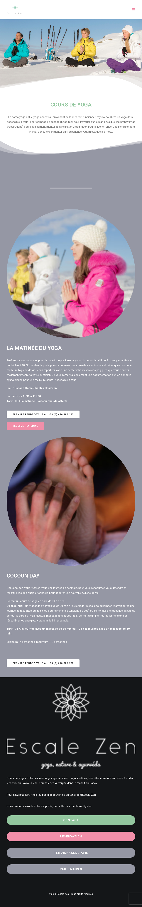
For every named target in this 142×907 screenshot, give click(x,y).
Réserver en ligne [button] (25, 426)
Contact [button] (71, 820)
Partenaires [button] (71, 869)
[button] (133, 9)
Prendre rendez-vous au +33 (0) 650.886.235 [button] (43, 414)
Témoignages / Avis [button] (71, 852)
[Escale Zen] (15, 9)
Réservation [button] (71, 836)
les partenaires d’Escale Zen (79, 794)
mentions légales (81, 806)
